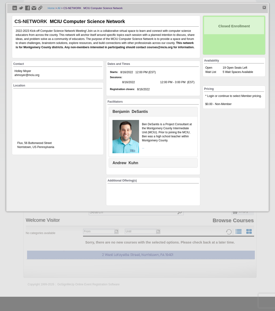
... (143, 147)
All (58, 8)
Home (51, 8)
